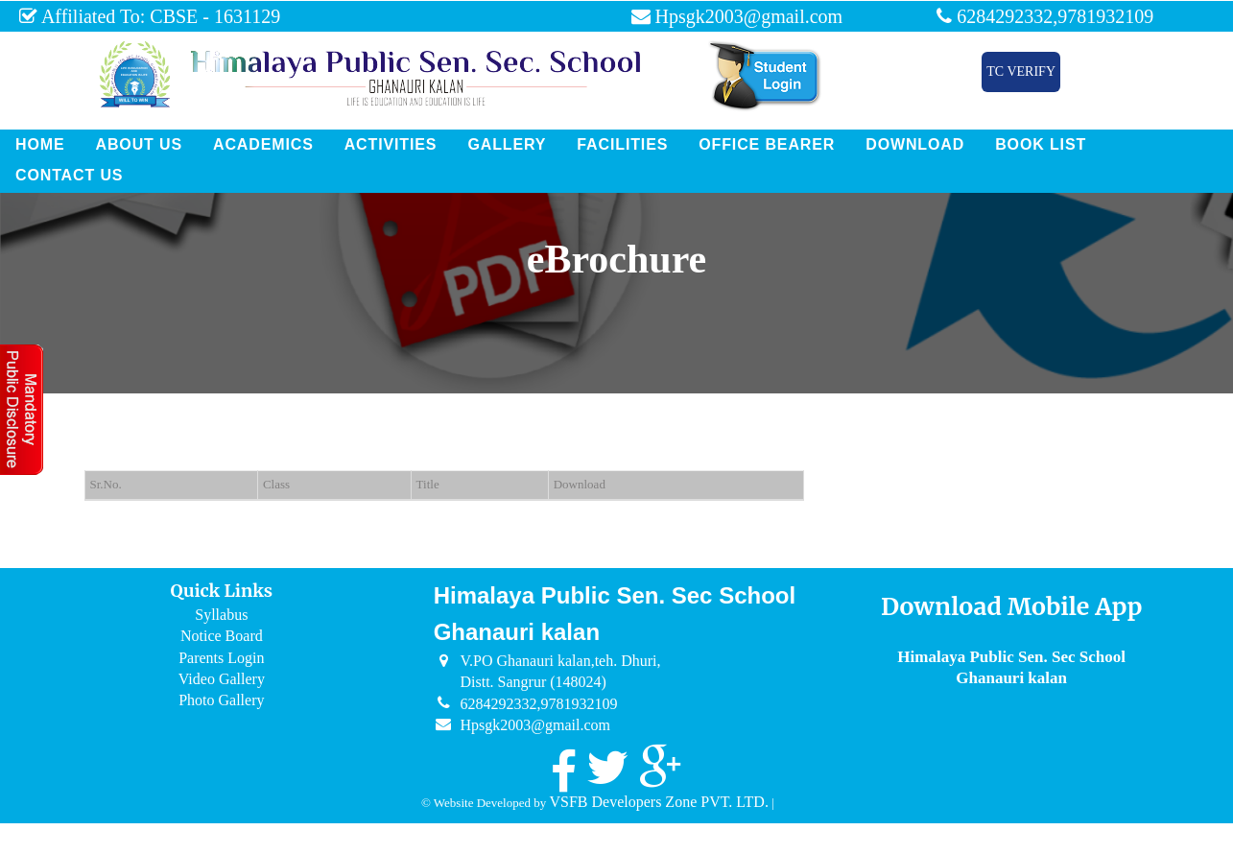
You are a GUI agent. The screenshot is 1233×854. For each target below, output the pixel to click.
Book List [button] (1040, 144)
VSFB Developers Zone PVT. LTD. (658, 802)
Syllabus (221, 614)
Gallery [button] (506, 144)
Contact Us (69, 175)
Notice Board (221, 636)
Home (39, 144)
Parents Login (221, 658)
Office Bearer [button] (767, 144)
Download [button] (914, 144)
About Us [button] (138, 144)
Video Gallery (221, 679)
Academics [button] (263, 144)
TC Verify (1020, 71)
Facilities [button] (622, 144)
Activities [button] (391, 144)
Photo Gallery (221, 700)
